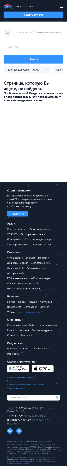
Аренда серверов (43, 239)
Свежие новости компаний (22, 283)
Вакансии (26, 335)
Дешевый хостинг (17, 263)
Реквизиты (13, 353)
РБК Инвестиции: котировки (23, 288)
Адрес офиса (33, 451)
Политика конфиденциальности (20, 377)
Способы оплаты (40, 348)
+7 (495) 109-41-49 (19, 416)
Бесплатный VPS (40, 263)
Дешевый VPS (15, 268)
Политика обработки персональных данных (25, 384)
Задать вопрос (33, 15)
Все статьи (21, 32)
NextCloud (46, 301)
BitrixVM (44, 307)
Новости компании (18, 330)
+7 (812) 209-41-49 (19, 408)
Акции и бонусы (35, 268)
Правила (10, 381)
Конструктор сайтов (18, 239)
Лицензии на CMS (41, 244)
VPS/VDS (12, 234)
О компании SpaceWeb (20, 325)
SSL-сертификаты (17, 244)
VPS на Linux (14, 312)
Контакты (12, 335)
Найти (33, 59)
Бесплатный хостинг (37, 257)
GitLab (33, 301)
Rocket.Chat (14, 307)
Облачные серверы (39, 229)
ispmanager (30, 307)
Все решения (32, 312)
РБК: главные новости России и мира (28, 278)
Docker (11, 301)
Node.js (22, 301)
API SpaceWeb (15, 273)
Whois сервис (15, 257)
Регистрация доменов (33, 234)
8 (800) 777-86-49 (19, 420)
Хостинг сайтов (16, 229)
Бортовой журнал (42, 330)
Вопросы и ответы (17, 348)
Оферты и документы (16, 388)
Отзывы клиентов (46, 325)
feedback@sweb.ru (27, 461)
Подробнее (17, 213)
